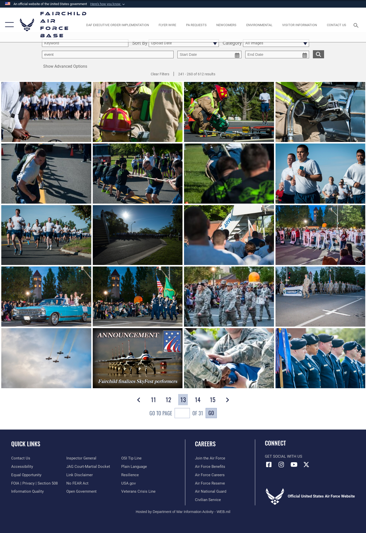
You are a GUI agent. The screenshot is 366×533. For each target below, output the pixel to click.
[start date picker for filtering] (209, 54)
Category (232, 43)
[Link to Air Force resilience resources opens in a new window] (130, 475)
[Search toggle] (356, 24)
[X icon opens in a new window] (306, 464)
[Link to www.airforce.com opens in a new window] (210, 458)
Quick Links (25, 443)
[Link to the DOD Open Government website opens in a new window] (81, 491)
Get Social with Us (283, 456)
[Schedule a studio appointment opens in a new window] (196, 25)
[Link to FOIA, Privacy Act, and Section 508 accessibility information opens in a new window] (34, 483)
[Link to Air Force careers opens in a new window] (210, 475)
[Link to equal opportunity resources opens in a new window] (26, 475)
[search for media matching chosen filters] (318, 54)
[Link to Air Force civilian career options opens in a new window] (208, 500)
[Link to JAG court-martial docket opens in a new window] (88, 466)
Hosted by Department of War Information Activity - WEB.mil (183, 512)
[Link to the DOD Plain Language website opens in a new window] (134, 466)
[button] (108, 4)
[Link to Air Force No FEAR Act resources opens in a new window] (77, 483)
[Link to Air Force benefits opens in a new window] (210, 466)
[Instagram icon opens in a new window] (281, 464)
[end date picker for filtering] (277, 54)
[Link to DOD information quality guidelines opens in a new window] (27, 491)
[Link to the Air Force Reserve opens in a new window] (210, 483)
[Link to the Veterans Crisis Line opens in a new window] (138, 491)
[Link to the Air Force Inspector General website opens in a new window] (81, 458)
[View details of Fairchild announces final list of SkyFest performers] (138, 359)
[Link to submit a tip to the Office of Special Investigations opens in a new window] (131, 458)
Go (211, 413)
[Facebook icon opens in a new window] (268, 464)
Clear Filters (160, 74)
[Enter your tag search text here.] (108, 54)
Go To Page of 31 (176, 413)
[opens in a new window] (117, 25)
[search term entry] (85, 43)
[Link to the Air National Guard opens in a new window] (210, 491)
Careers (205, 443)
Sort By (139, 43)
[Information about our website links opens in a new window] (79, 475)
